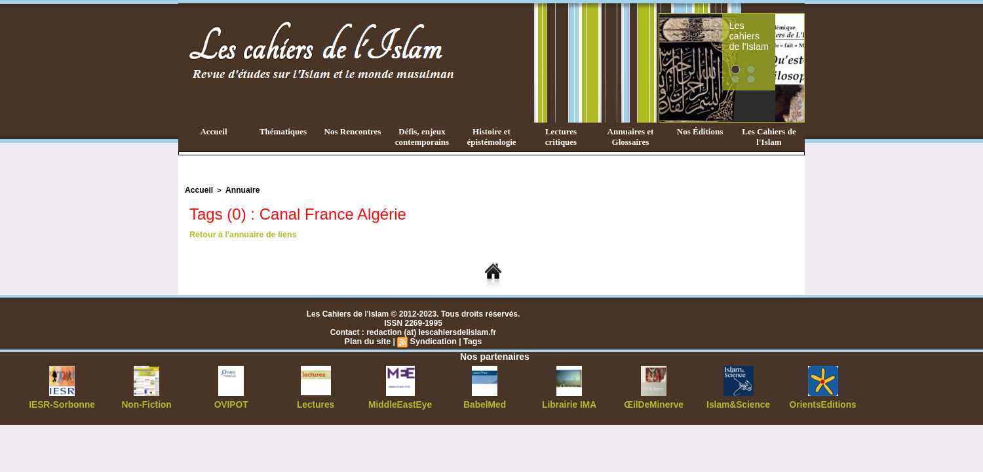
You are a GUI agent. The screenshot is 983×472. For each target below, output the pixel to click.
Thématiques (283, 131)
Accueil (213, 131)
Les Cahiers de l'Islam (769, 137)
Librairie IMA (569, 403)
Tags (470, 340)
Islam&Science (738, 403)
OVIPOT (231, 403)
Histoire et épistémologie (491, 137)
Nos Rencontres (352, 131)
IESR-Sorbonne (62, 403)
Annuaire (238, 189)
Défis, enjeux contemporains (422, 137)
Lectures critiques (561, 137)
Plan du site (369, 340)
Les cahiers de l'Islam (765, 28)
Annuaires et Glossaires (630, 137)
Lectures (315, 403)
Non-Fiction (146, 403)
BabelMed (484, 403)
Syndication (432, 340)
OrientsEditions (823, 403)
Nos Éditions (700, 131)
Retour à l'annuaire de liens (240, 233)
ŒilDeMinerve (654, 403)
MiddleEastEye (400, 403)
